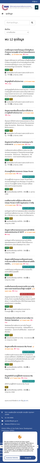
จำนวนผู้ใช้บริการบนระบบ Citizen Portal (19, 171)
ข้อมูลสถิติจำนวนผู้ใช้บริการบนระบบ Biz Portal (19, 376)
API (20, 401)
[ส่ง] (32, 22)
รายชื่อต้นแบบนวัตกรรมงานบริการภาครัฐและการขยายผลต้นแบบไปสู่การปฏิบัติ (19, 287)
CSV (11, 70)
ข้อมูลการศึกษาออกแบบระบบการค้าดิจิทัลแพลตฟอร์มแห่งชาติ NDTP (19, 231)
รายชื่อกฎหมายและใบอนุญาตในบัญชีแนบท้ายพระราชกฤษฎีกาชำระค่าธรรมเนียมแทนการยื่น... (20, 52)
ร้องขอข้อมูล (33, 439)
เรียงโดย (7, 29)
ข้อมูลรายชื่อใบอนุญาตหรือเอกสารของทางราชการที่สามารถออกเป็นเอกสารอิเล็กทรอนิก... (20, 261)
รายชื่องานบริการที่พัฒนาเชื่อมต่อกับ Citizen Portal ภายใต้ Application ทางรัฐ (19, 201)
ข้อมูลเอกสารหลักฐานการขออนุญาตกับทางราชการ (19, 143)
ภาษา (1, 443)
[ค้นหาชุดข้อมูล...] (17, 22)
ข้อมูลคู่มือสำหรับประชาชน (14, 81)
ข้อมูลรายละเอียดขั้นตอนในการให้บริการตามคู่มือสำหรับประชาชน (19, 111)
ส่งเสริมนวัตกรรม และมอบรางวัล (27, 294)
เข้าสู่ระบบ (34, 2)
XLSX (6, 70)
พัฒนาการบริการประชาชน (28, 57)
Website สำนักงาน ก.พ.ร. (12, 424)
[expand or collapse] (36, 7)
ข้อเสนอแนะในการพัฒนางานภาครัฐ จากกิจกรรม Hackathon (19, 319)
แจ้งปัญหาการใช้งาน (31, 441)
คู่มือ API (25, 401)
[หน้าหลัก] (2, 13)
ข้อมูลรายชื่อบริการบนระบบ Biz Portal (18, 346)
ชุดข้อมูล (9, 13)
